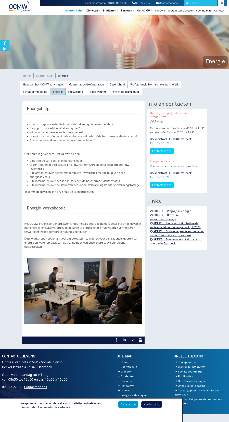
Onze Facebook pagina (192, 381)
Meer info (30, 416)
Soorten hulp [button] (73, 10)
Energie (58, 92)
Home (27, 76)
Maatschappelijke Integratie (86, 84)
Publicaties (185, 376)
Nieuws (160, 10)
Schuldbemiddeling (35, 92)
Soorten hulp (44, 76)
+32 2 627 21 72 (163, 177)
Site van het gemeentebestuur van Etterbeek (198, 401)
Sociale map (204, 10)
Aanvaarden (128, 406)
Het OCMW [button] (143, 10)
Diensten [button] (92, 10)
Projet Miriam (97, 92)
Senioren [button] (126, 10)
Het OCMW (128, 385)
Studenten (127, 376)
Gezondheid (117, 84)
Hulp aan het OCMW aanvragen (43, 84)
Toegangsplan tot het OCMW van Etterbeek (197, 392)
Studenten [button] (109, 10)
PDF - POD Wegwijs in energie (172, 211)
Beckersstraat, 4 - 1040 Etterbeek (171, 139)
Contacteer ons (167, 3)
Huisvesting (75, 92)
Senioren (126, 381)
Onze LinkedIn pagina (191, 385)
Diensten (126, 371)
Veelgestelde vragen (180, 10)
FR (221, 3)
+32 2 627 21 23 (163, 143)
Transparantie (187, 362)
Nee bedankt (152, 406)
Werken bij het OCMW (192, 367)
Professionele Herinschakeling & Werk (154, 84)
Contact (219, 10)
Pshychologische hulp (125, 92)
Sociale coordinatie (190, 371)
